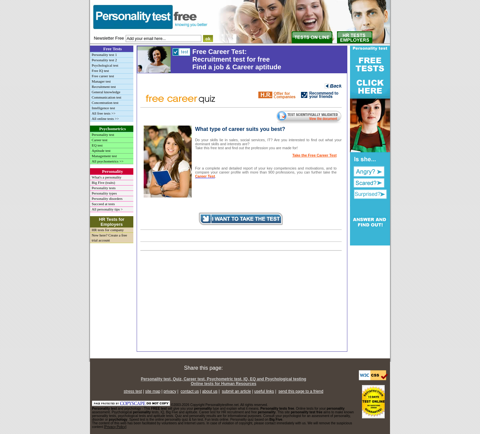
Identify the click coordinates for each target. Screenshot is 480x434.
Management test (104, 156)
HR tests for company (108, 230)
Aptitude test (101, 151)
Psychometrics (112, 128)
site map (152, 391)
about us (209, 391)
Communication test (106, 97)
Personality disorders (107, 199)
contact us (190, 391)
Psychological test (105, 65)
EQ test (97, 145)
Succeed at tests (103, 204)
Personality (112, 171)
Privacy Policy (115, 427)
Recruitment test (104, 87)
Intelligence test (103, 108)
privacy (170, 391)
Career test (99, 140)
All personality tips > (107, 209)
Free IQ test (100, 71)
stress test (133, 391)
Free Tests (112, 48)
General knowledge (106, 92)
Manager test (101, 81)
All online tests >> (105, 119)
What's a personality (106, 177)
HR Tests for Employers (111, 222)
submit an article (236, 391)
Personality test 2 (104, 60)
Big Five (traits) (103, 183)
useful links (264, 391)
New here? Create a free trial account (109, 237)
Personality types (104, 193)
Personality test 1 (104, 55)
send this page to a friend (300, 391)
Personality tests (104, 188)
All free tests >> (103, 113)
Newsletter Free (109, 38)
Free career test (103, 76)
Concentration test (105, 103)
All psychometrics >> (108, 161)
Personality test (103, 135)
